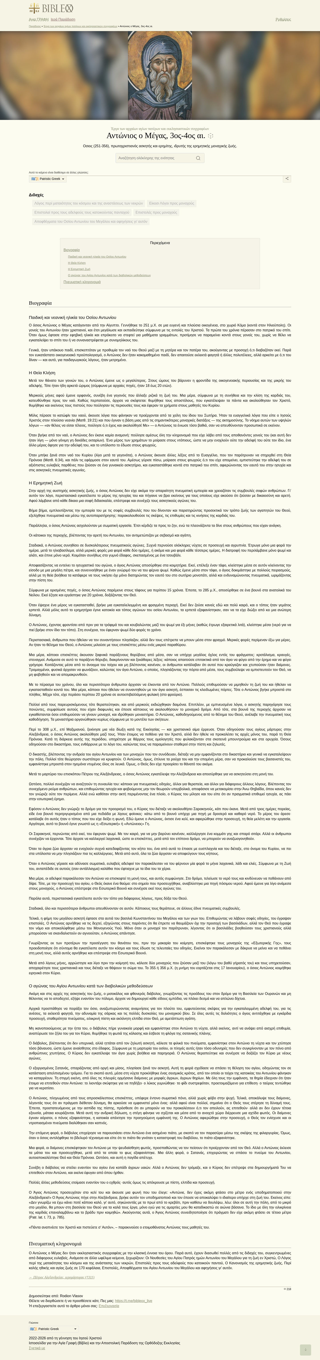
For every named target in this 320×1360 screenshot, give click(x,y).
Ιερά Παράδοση (63, 19)
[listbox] (48, 179)
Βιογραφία (72, 250)
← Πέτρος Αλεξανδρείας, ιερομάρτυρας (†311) (61, 1277)
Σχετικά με (37, 1348)
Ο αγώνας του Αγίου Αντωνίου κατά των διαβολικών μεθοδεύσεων (109, 275)
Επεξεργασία (109, 1306)
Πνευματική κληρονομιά (82, 282)
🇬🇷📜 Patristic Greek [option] (45, 179)
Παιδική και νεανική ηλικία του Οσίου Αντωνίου (97, 256)
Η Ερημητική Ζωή (79, 269)
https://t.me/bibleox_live (133, 1301)
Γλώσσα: (34, 1322)
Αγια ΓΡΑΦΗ (38, 19)
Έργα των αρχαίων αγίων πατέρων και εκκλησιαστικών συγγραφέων (80, 26)
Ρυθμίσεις (283, 19)
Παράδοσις (35, 26)
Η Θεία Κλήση (77, 262)
